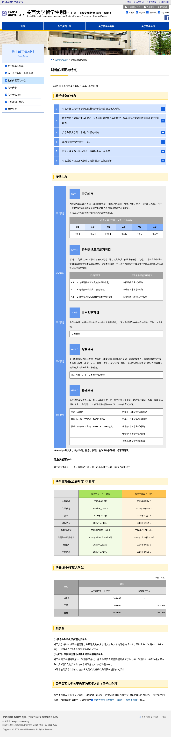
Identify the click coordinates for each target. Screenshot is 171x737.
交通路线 (152, 2)
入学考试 (139, 2)
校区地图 (165, 2)
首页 (129, 2)
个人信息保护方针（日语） (155, 717)
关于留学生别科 (62, 60)
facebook (166, 17)
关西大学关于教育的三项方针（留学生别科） (116, 700)
